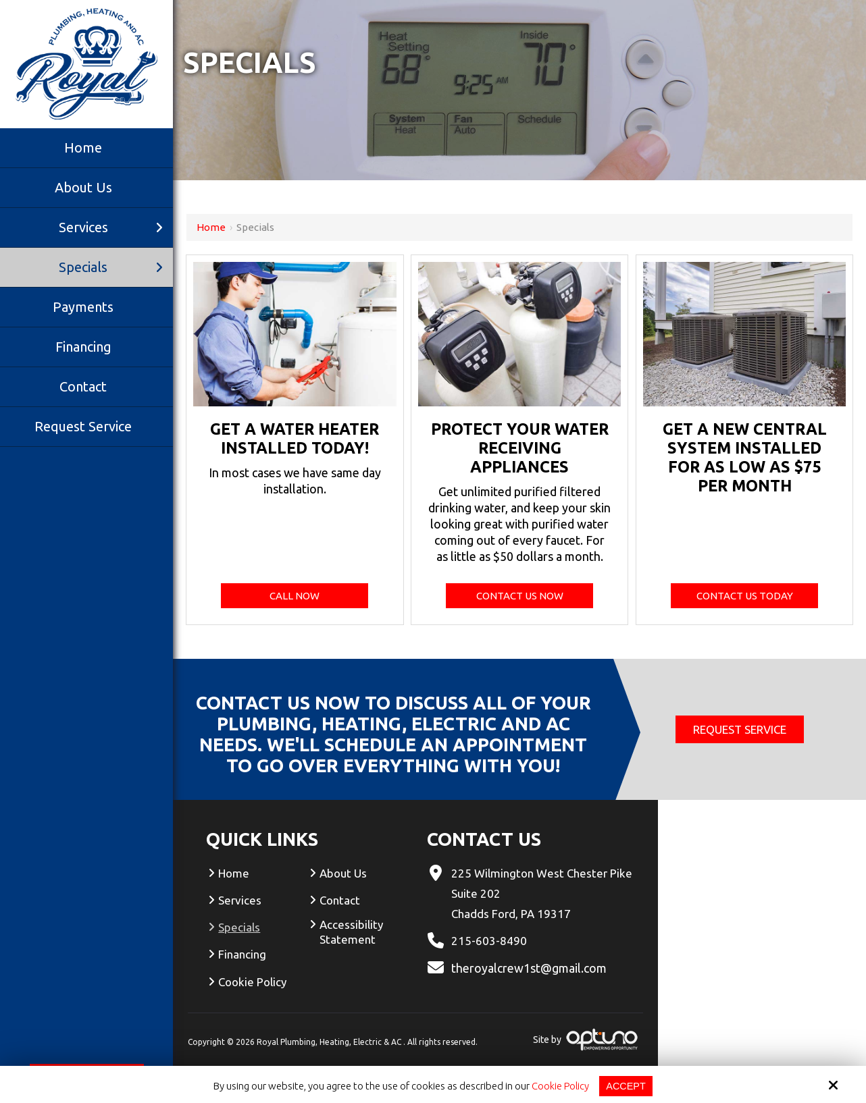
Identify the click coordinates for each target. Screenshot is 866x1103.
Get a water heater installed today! (294, 438)
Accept (626, 1086)
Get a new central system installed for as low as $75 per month (745, 457)
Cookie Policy (560, 1086)
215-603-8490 (489, 940)
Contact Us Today (744, 595)
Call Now (295, 595)
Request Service (739, 729)
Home (211, 227)
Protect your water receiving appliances (520, 448)
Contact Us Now (519, 595)
